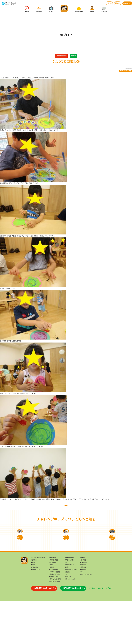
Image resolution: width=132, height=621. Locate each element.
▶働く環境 (83, 580)
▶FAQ (81, 592)
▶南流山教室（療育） (54, 601)
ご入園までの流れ (69, 580)
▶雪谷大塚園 (52, 582)
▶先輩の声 (83, 589)
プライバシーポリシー (70, 599)
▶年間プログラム (35, 589)
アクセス (109, 3)
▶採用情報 (83, 585)
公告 (66, 594)
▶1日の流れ (34, 587)
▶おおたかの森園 (53, 589)
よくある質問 (104, 9)
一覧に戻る (66, 507)
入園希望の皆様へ (79, 9)
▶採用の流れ (83, 582)
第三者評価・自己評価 (70, 589)
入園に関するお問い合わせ (44, 608)
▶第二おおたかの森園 (54, 594)
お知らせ (117, 3)
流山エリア (13, 2)
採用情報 (92, 9)
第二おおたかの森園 (125, 71)
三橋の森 (7, 4)
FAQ (66, 582)
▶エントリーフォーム (85, 594)
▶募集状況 (83, 587)
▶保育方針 (34, 580)
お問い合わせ (127, 3)
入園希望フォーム (69, 585)
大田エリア (7, 2)
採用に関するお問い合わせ (73, 608)
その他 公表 (68, 596)
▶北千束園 (51, 587)
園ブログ (51, 9)
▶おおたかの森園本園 (54, 592)
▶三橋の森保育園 (53, 580)
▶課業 (33, 582)
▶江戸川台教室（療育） (55, 599)
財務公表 (67, 592)
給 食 (12, 4)
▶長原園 (51, 585)
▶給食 (33, 585)
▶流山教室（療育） (54, 596)
